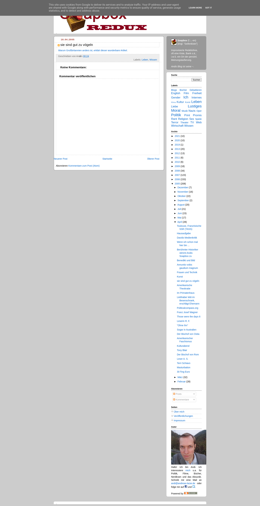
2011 (178, 157)
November (183, 191)
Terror (174, 122)
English (175, 93)
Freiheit (197, 93)
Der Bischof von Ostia (188, 334)
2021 (178, 136)
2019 (178, 144)
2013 (178, 149)
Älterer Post (153, 158)
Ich (185, 97)
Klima (173, 102)
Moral (175, 110)
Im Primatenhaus (186, 293)
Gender (175, 97)
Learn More (195, 7)
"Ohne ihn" (182, 325)
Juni (179, 213)
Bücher (183, 90)
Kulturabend (183, 346)
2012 (178, 153)
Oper (199, 111)
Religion (183, 118)
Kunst (187, 102)
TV (192, 122)
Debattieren (196, 90)
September (183, 200)
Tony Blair (182, 350)
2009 (178, 166)
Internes (197, 97)
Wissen (153, 59)
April (180, 222)
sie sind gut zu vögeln (188, 281)
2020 (178, 140)
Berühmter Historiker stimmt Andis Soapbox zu (187, 252)
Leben (145, 59)
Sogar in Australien (186, 329)
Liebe (174, 106)
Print (187, 115)
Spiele (198, 119)
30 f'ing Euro (183, 371)
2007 (178, 175)
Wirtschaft (177, 125)
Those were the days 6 (188, 316)
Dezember (183, 187)
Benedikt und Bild (186, 260)
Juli (179, 209)
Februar (181, 381)
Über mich (179, 411)
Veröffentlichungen (183, 416)
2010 (178, 162)
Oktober (181, 196)
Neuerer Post (60, 158)
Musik (185, 111)
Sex (191, 118)
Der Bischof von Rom (188, 354)
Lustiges (195, 106)
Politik (176, 115)
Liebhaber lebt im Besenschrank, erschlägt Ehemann (188, 300)
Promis (197, 115)
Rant (174, 118)
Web (199, 122)
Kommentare (181, 399)
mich (187, 470)
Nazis (192, 110)
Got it (208, 7)
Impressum (179, 420)
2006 (178, 179)
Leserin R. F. (183, 321)
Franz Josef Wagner (187, 312)
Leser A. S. (182, 358)
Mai (179, 217)
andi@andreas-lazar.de (183, 483)
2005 (178, 183)
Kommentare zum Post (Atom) (83, 165)
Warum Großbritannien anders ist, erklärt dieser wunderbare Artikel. (93, 50)
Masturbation (183, 367)
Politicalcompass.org (187, 308)
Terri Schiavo (183, 363)
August (181, 204)
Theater (184, 122)
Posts (177, 394)
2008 (178, 170)
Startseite (107, 158)
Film (186, 93)
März (180, 377)
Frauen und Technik (187, 272)
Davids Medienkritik (187, 237)
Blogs (174, 90)
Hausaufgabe (184, 233)
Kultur (180, 102)
